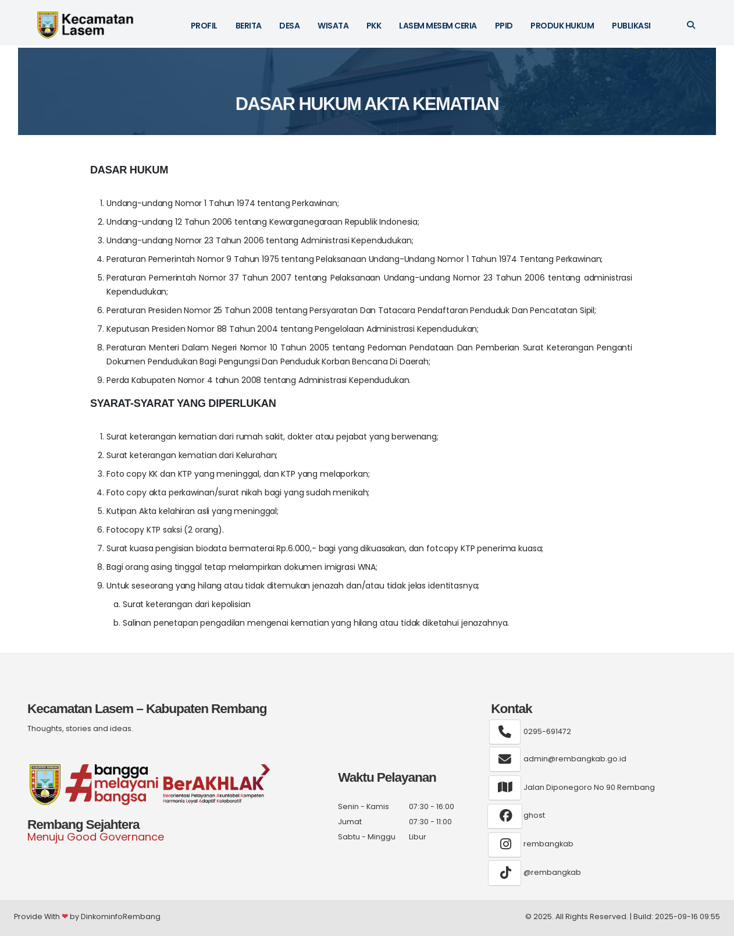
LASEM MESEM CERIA (438, 25)
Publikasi (631, 25)
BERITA (249, 25)
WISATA (333, 25)
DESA (289, 25)
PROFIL (204, 25)
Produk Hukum (562, 25)
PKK (374, 25)
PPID (504, 25)
